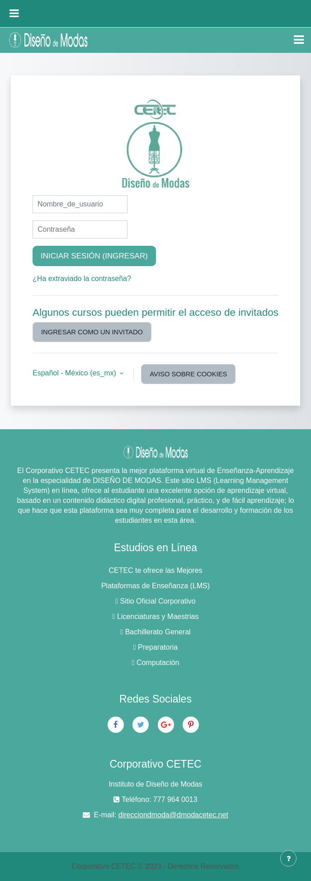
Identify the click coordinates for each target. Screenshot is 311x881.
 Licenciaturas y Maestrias (156, 616)
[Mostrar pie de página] (288, 858)
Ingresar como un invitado (92, 332)
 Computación (155, 662)
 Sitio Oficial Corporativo (155, 601)
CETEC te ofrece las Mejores (155, 570)
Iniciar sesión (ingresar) (94, 256)
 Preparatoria (155, 647)
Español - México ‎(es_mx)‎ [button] (75, 373)
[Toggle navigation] (298, 39)
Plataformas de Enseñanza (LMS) (155, 586)
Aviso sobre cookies (188, 374)
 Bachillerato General (155, 632)
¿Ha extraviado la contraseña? (82, 278)
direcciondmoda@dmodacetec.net (173, 815)
